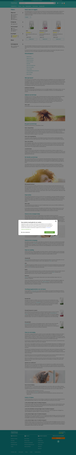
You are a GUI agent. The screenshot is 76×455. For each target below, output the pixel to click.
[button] (38, 229)
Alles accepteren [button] (49, 232)
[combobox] (55, 221)
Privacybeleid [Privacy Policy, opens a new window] (48, 227)
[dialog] (38, 227)
